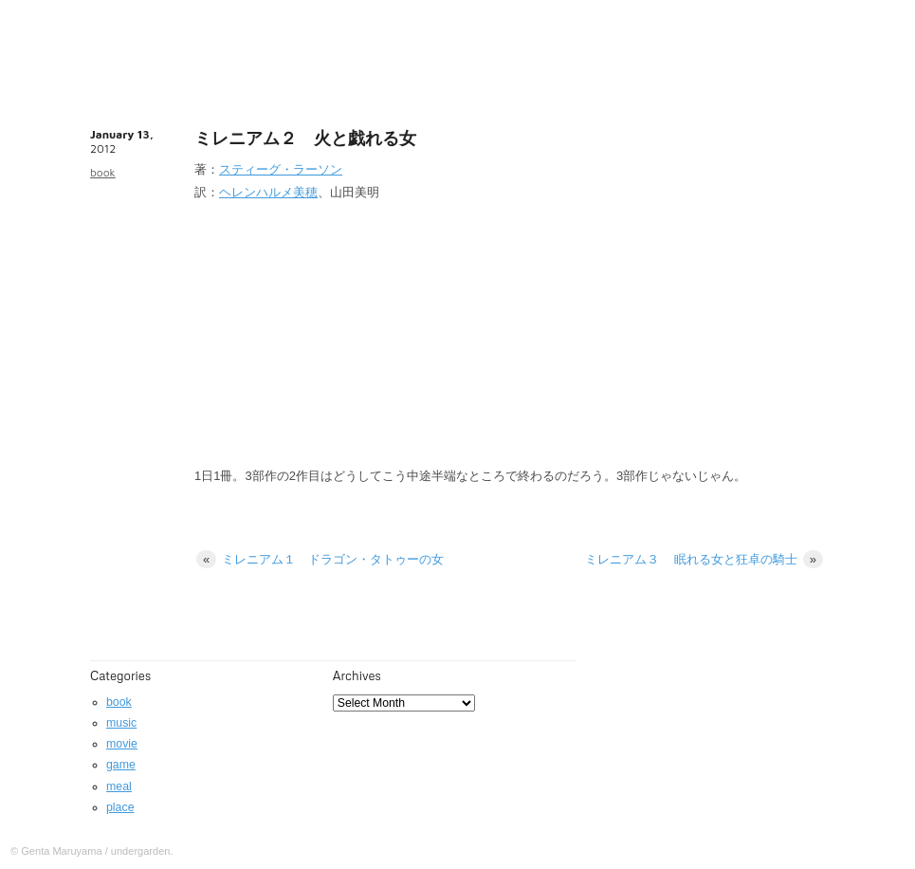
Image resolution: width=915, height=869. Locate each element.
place (120, 807)
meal (119, 786)
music (121, 723)
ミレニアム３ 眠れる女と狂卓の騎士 (704, 559)
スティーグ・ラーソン (280, 169)
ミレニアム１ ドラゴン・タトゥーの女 (320, 559)
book (103, 172)
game (121, 764)
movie (121, 743)
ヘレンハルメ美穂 (268, 192)
